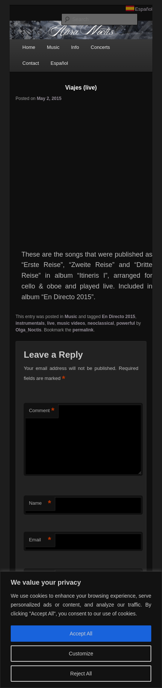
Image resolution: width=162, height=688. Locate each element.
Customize (81, 654)
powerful (126, 323)
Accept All (81, 634)
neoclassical (101, 323)
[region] (81, 629)
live (50, 323)
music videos (71, 323)
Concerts (100, 47)
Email (40, 540)
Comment (41, 410)
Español (143, 9)
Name (40, 503)
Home (29, 47)
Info (75, 47)
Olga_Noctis (28, 330)
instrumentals (30, 323)
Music (53, 47)
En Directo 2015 (118, 316)
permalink (83, 330)
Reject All (81, 674)
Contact (31, 63)
